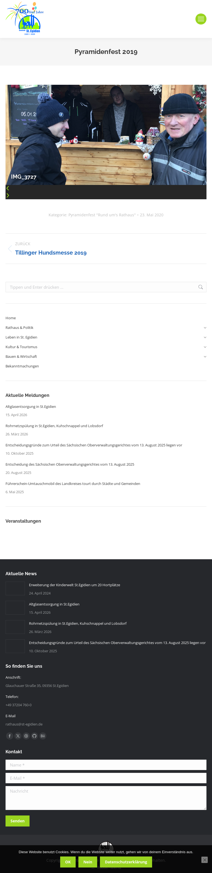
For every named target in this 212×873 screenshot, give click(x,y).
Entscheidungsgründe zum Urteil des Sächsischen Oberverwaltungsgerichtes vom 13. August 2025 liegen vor (94, 445)
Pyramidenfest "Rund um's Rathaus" (102, 214)
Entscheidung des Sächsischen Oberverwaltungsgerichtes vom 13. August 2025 (70, 464)
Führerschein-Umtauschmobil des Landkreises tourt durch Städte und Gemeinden (73, 483)
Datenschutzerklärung (126, 861)
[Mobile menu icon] (200, 18)
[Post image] (15, 588)
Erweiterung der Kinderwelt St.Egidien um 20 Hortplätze (74, 584)
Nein (87, 861)
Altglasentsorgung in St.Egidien (31, 406)
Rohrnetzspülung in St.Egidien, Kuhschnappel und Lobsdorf (54, 425)
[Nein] (204, 859)
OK (68, 861)
